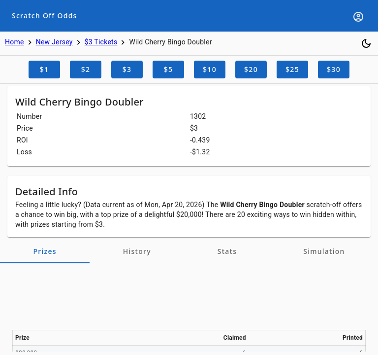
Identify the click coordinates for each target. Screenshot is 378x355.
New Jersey (54, 42)
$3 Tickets (101, 42)
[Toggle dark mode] (366, 43)
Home (14, 42)
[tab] (45, 251)
